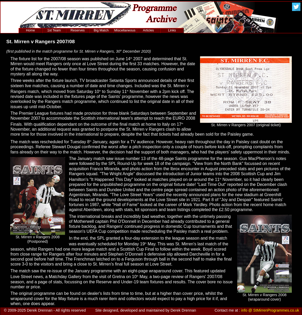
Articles (148, 30)
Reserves (78, 30)
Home (30, 30)
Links (172, 30)
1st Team (54, 30)
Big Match (101, 30)
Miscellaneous (124, 30)
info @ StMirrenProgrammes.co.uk (270, 310)
